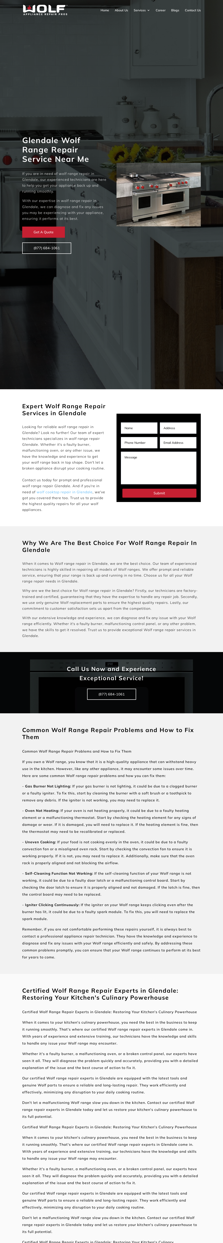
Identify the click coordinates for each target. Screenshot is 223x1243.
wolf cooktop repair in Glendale (65, 492)
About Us (121, 10)
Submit (159, 493)
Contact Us (193, 10)
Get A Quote (44, 232)
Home (105, 10)
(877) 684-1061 (47, 248)
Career (161, 10)
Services (140, 10)
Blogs (175, 10)
